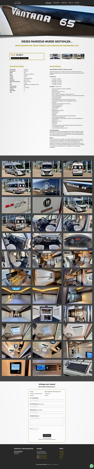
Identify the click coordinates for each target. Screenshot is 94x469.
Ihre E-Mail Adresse (37, 404)
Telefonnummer (36, 410)
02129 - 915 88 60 (43, 455)
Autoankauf (56, 2)
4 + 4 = (31, 428)
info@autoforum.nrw (43, 458)
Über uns (70, 2)
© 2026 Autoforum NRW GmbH (41, 464)
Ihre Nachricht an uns (34, 416)
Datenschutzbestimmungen (51, 439)
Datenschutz (55, 464)
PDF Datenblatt (24, 58)
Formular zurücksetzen (47, 438)
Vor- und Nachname (34, 398)
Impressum (50, 464)
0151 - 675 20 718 (42, 456)
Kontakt (77, 2)
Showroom (48, 2)
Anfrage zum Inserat (15, 58)
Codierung (64, 2)
